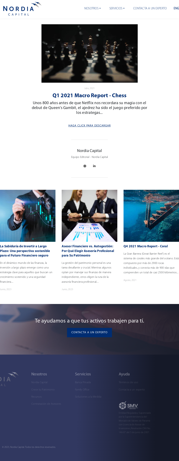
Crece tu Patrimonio (25, 389)
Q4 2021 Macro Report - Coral (146, 246)
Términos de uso (110, 382)
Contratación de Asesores (28, 404)
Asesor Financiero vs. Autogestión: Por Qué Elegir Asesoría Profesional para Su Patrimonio (88, 251)
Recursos (18, 396)
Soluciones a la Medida (70, 396)
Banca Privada (65, 382)
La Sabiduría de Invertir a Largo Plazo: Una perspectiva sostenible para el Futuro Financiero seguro (25, 251)
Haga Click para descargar (89, 125)
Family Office (64, 389)
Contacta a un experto (150, 8)
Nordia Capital (21, 382)
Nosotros (91, 8)
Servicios (115, 8)
